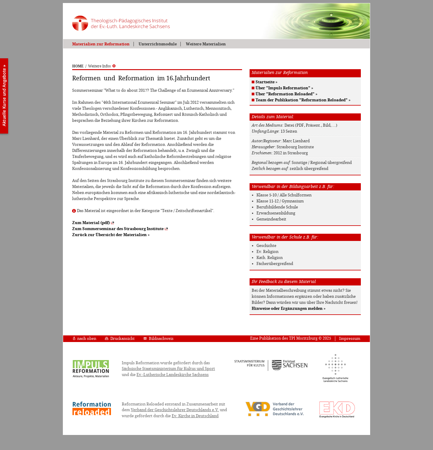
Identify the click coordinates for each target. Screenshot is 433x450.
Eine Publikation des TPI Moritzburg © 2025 (290, 338)
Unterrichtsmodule (158, 44)
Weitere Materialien (206, 44)
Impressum (349, 338)
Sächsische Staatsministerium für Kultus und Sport (168, 368)
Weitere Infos (101, 66)
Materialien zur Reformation (101, 44)
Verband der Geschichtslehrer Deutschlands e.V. (175, 410)
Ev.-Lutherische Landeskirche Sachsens (173, 374)
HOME (78, 66)
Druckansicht (120, 338)
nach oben (84, 338)
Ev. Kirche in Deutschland (195, 416)
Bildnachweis (158, 338)
